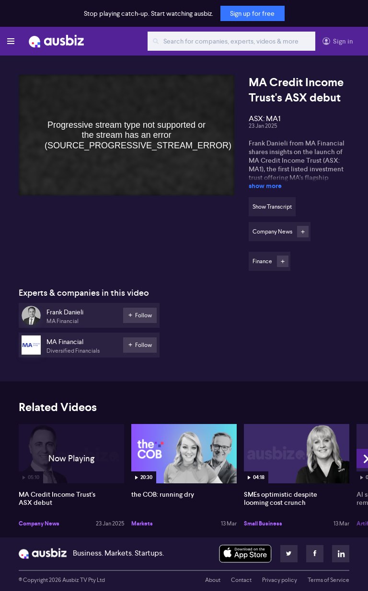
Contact (241, 580)
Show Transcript (272, 207)
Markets (142, 523)
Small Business (263, 523)
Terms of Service (328, 580)
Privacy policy (279, 580)
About (212, 580)
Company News (39, 523)
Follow (303, 231)
